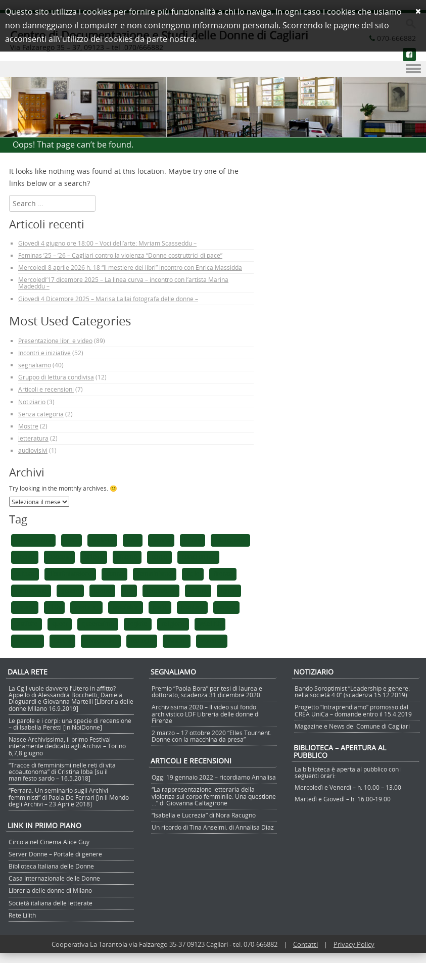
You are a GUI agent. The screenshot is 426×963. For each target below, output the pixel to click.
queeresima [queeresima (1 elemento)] (98, 624)
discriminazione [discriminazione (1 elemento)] (70, 573)
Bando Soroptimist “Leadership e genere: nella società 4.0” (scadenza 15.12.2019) (352, 691)
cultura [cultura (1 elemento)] (25, 573)
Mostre (28, 426)
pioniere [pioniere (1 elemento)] (192, 607)
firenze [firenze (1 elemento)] (223, 573)
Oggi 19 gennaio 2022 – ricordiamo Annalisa (214, 777)
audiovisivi (33, 450)
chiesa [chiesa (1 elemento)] (94, 556)
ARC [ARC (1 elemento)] (71, 540)
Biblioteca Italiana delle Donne (51, 866)
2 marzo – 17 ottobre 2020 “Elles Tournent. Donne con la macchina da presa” (211, 736)
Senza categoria (41, 414)
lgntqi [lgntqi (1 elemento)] (228, 590)
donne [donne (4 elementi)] (114, 573)
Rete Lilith (22, 915)
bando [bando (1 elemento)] (161, 540)
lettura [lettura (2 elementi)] (198, 590)
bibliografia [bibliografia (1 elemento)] (230, 540)
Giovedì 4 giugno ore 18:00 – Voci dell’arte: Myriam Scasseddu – (107, 243)
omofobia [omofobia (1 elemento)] (125, 607)
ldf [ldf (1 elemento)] (128, 590)
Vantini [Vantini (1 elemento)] (176, 640)
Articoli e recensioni (46, 389)
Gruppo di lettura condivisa (56, 377)
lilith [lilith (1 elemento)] (54, 607)
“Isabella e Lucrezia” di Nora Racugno (204, 815)
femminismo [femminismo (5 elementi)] (154, 573)
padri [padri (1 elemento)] (160, 607)
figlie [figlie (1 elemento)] (193, 573)
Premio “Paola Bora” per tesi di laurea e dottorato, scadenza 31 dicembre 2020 (207, 691)
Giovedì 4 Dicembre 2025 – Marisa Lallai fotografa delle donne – (108, 299)
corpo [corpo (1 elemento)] (159, 556)
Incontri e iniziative (44, 353)
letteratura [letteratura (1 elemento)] (161, 590)
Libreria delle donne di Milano (50, 890)
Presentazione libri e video (55, 340)
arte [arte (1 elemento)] (132, 540)
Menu (213, 69)
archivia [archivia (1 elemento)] (102, 540)
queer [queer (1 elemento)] (59, 624)
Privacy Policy (354, 944)
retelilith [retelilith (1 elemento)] (210, 624)
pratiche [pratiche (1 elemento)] (26, 624)
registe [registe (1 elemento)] (137, 624)
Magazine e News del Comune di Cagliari (352, 726)
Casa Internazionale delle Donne (54, 878)
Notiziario (31, 402)
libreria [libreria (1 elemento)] (25, 607)
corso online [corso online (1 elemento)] (198, 556)
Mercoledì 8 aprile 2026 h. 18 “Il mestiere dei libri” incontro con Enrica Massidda (130, 267)
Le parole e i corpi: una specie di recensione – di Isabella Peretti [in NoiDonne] (70, 723)
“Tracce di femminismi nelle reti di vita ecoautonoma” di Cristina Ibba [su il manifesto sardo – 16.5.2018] (62, 771)
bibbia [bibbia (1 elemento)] (192, 540)
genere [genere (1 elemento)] (70, 590)
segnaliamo (34, 365)
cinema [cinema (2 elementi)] (127, 556)
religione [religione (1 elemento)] (173, 624)
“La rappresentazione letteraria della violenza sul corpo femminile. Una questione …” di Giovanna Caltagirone (214, 795)
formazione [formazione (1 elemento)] (31, 590)
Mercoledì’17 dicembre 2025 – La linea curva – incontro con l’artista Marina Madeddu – (123, 282)
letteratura (33, 438)
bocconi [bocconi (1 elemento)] (59, 556)
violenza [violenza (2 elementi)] (212, 640)
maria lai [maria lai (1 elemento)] (86, 607)
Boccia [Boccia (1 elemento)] (25, 556)
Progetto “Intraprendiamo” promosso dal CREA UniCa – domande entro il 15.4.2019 (353, 710)
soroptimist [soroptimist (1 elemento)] (100, 640)
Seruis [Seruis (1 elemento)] (62, 640)
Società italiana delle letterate (50, 903)
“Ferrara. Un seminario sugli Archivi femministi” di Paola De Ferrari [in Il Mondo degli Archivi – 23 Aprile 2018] (69, 796)
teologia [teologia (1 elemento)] (142, 640)
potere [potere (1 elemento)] (226, 607)
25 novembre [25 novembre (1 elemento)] (33, 540)
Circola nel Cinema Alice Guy (49, 842)
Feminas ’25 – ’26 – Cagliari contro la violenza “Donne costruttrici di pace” (120, 255)
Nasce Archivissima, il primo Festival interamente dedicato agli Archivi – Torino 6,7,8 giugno (67, 745)
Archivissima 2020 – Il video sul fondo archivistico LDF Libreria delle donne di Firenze (206, 713)
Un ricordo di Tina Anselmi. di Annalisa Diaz (213, 827)
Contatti (305, 944)
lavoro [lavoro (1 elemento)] (102, 590)
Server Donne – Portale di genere (55, 854)
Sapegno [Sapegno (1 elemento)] (27, 640)
